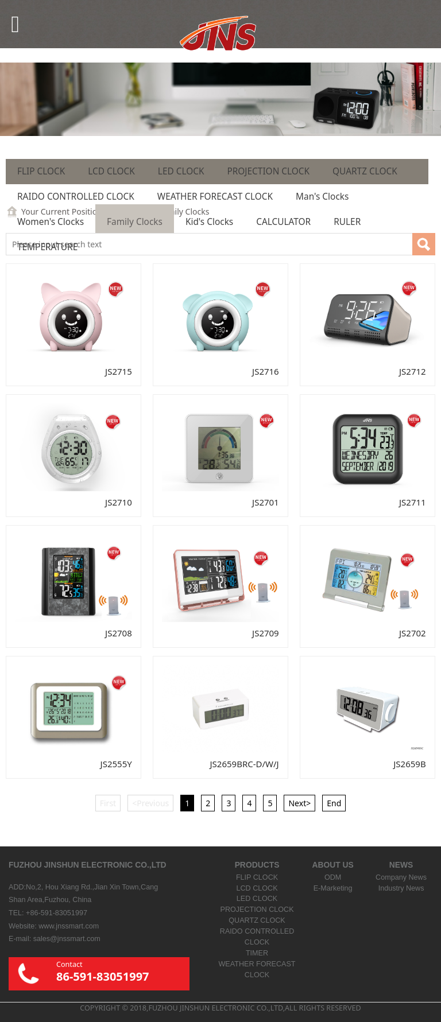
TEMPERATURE (47, 247)
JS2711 (412, 502)
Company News (401, 877)
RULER (347, 222)
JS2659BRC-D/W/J (244, 764)
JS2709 (265, 633)
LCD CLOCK (111, 171)
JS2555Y (116, 764)
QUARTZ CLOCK (364, 171)
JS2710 (118, 502)
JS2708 (118, 633)
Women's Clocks (50, 222)
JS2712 (412, 371)
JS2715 (118, 371)
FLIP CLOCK (41, 171)
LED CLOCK (181, 171)
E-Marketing (333, 888)
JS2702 (412, 633)
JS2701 (265, 502)
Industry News (401, 888)
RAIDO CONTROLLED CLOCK (75, 197)
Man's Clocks (322, 197)
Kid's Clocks (209, 222)
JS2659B (409, 764)
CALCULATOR (283, 222)
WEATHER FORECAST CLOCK (215, 197)
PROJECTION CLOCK (268, 171)
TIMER (257, 953)
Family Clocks (135, 222)
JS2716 (265, 371)
